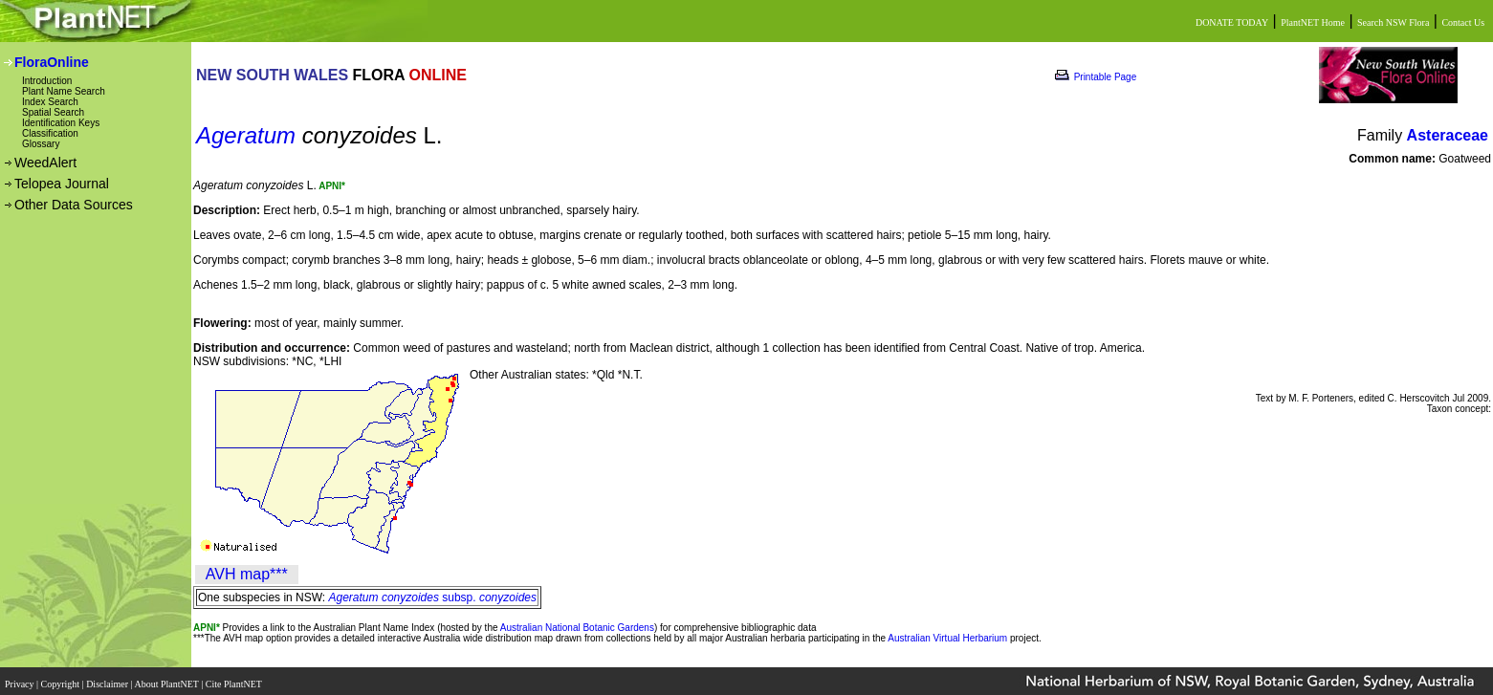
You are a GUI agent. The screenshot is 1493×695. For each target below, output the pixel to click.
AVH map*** (247, 574)
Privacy (20, 678)
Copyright (61, 678)
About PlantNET (167, 678)
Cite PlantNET (235, 678)
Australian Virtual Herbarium (947, 638)
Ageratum (246, 135)
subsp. (433, 597)
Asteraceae (1447, 135)
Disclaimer (108, 678)
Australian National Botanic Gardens (577, 627)
